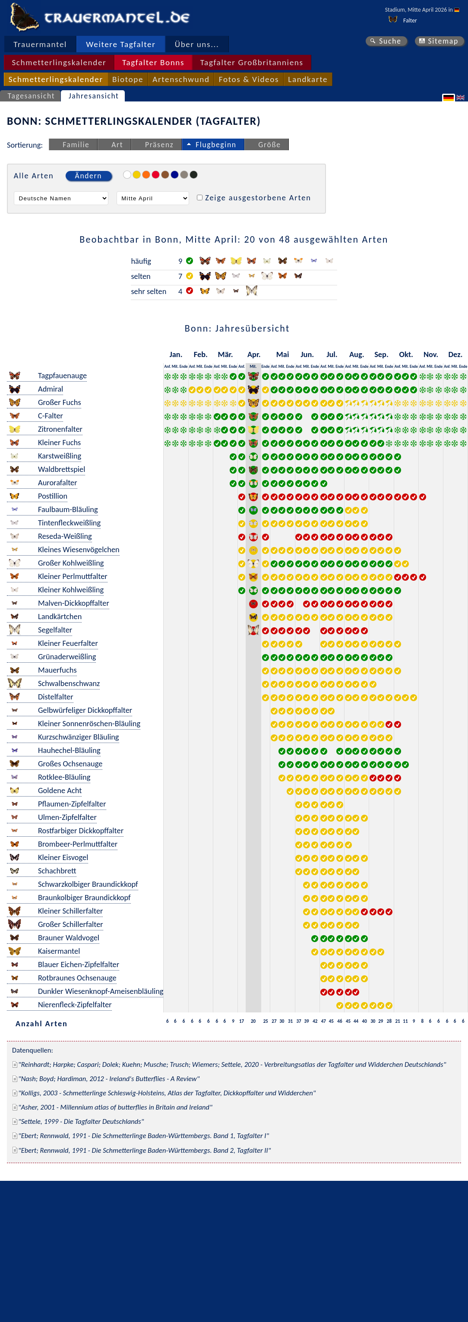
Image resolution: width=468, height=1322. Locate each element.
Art (117, 144)
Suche (390, 41)
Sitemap (443, 41)
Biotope (127, 79)
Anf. (167, 366)
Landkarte (308, 79)
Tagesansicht (31, 96)
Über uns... (197, 44)
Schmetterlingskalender (59, 62)
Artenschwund (180, 79)
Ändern (88, 175)
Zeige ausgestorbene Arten (258, 197)
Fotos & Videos (249, 79)
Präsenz (159, 144)
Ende (184, 366)
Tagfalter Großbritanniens (252, 62)
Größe (269, 144)
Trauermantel (40, 44)
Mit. (175, 366)
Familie (76, 144)
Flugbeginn (216, 144)
